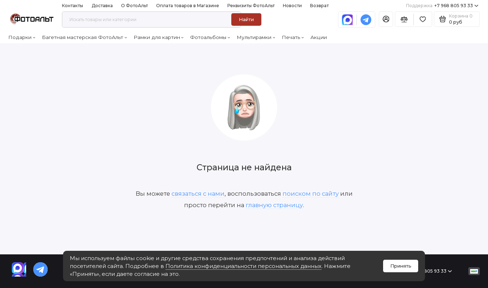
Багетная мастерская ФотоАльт (84, 37)
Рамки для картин (159, 37)
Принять (400, 266)
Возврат (319, 5)
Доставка (102, 5)
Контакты (72, 5)
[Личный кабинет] (386, 19)
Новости (292, 5)
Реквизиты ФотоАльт (251, 5)
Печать (293, 37)
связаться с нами (197, 193)
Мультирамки (256, 37)
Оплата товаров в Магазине (187, 5)
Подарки (21, 37)
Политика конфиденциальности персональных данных (243, 266)
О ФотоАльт (134, 5)
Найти (246, 19)
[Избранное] (423, 19)
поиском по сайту (310, 193)
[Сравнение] (404, 19)
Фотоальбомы (210, 37)
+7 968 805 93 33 (442, 5)
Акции (318, 37)
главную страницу (274, 205)
